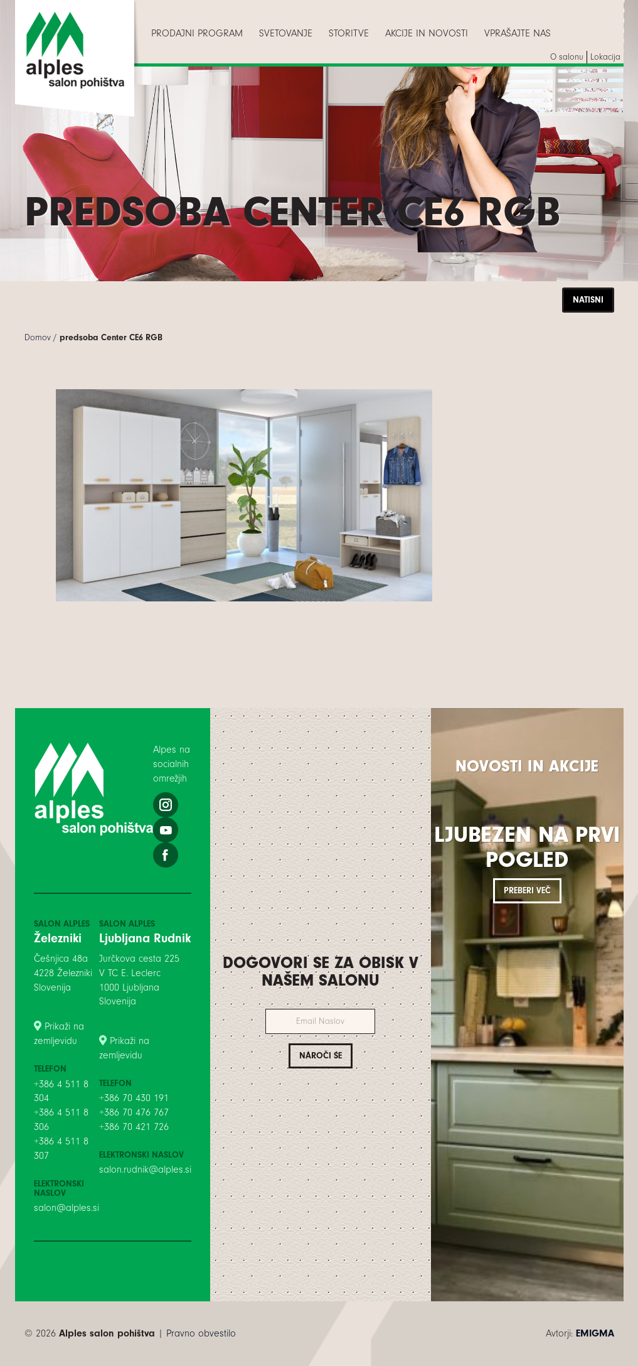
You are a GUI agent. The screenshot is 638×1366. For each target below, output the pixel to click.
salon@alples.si (66, 1207)
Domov (37, 337)
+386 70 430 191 (134, 1098)
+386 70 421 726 (134, 1126)
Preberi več (527, 890)
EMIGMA (595, 1333)
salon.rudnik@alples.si (145, 1169)
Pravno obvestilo (201, 1333)
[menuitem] (197, 33)
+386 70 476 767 (134, 1112)
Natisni (588, 299)
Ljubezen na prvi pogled (527, 847)
